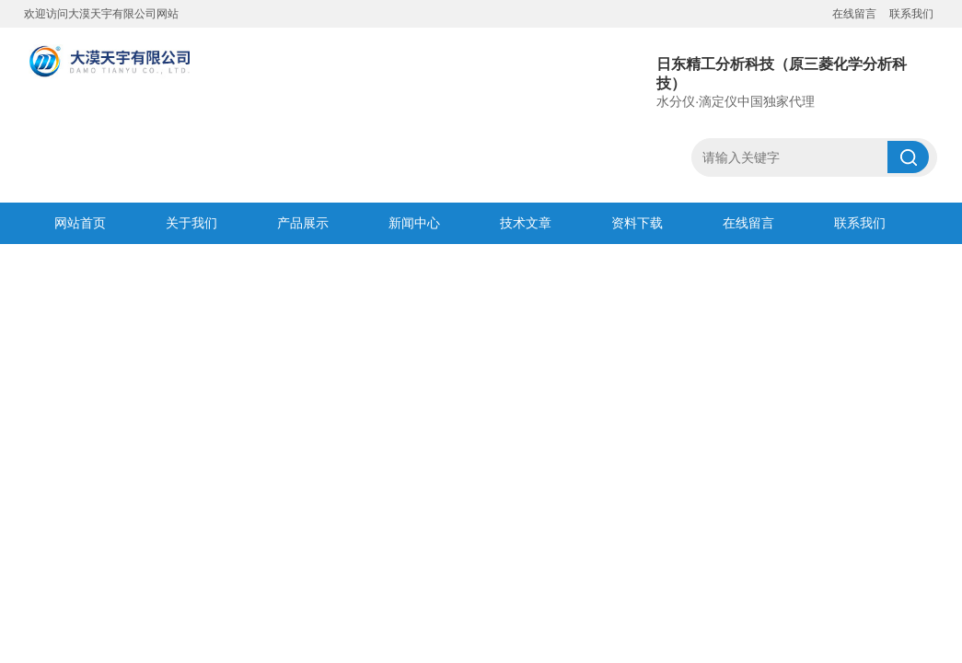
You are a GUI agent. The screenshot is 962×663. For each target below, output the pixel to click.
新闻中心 (414, 222)
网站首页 (80, 222)
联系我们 (911, 13)
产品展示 (303, 222)
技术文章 (525, 222)
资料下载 (637, 222)
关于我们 (191, 222)
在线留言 (854, 13)
